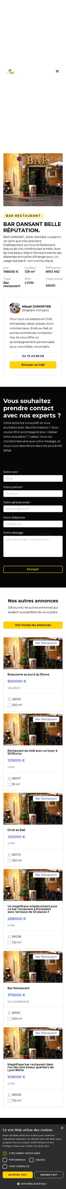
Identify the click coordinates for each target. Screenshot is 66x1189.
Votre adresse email (17, 502)
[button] (57, 71)
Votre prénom (13, 487)
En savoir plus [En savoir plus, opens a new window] (41, 1146)
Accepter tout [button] (17, 1174)
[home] (9, 71)
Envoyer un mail (33, 364)
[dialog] (33, 1156)
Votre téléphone (14, 517)
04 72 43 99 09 (33, 356)
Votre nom (11, 471)
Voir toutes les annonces (33, 625)
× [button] (62, 1128)
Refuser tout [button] (48, 1174)
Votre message (14, 532)
